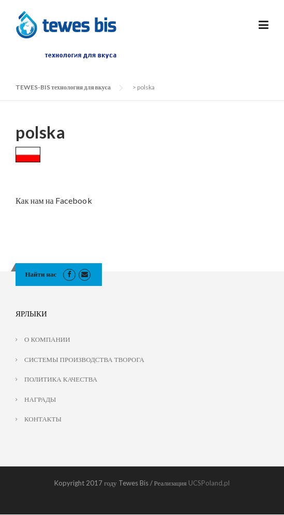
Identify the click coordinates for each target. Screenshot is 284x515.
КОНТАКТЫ (43, 419)
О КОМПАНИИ (47, 339)
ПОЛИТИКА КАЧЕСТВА (60, 379)
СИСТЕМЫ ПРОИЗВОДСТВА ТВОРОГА (84, 359)
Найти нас (41, 274)
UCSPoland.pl (209, 483)
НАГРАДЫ (40, 399)
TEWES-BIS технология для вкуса (63, 87)
